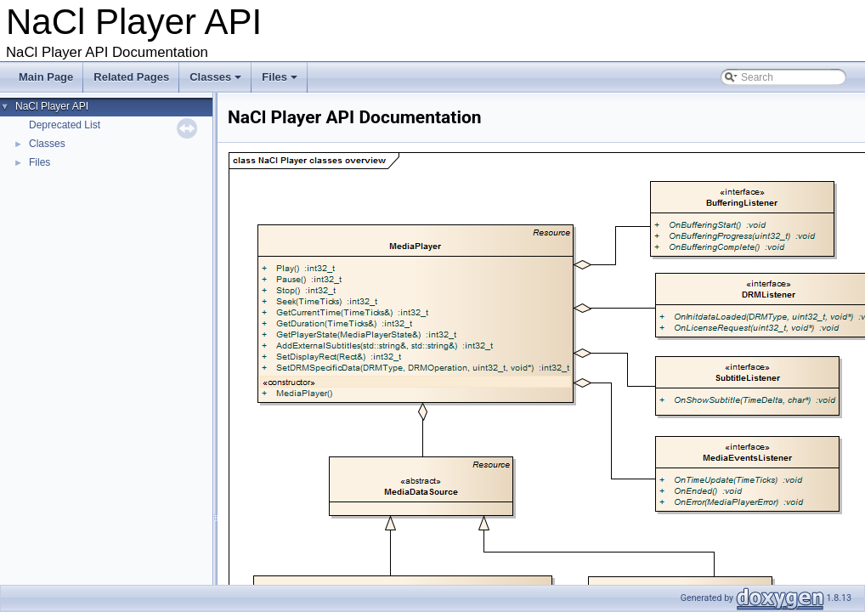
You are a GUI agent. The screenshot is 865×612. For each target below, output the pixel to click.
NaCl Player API (51, 106)
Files (281, 82)
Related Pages (131, 77)
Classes (216, 82)
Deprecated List (64, 125)
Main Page (46, 77)
